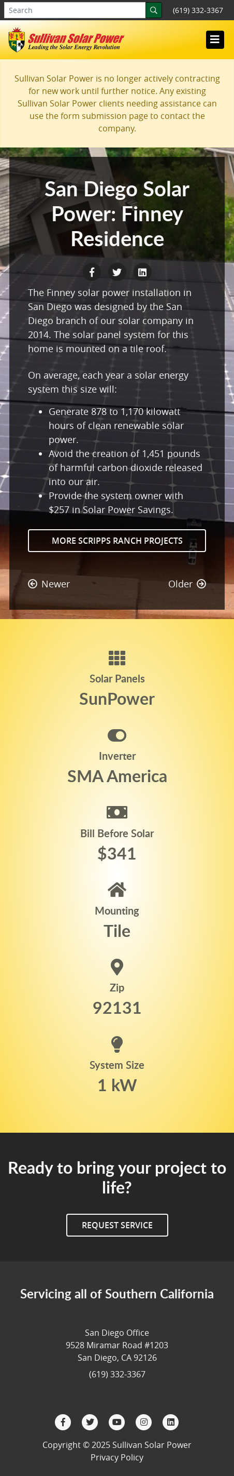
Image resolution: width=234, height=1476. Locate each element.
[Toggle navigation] (215, 39)
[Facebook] (64, 1421)
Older (187, 584)
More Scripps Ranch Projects (117, 540)
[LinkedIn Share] (142, 271)
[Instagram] (144, 1421)
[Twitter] (91, 1421)
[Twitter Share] (118, 271)
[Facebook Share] (93, 271)
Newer (49, 584)
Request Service (117, 1225)
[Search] (153, 10)
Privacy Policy (117, 1457)
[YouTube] (118, 1421)
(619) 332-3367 (198, 10)
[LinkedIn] (170, 1421)
